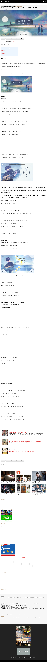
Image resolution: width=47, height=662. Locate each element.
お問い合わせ (34, 657)
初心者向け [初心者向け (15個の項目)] (4, 565)
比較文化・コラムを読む (11, 6)
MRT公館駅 (22, 597)
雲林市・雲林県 (24, 605)
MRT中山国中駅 (5, 597)
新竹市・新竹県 (6, 609)
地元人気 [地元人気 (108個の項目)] (20, 565)
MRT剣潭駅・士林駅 (31, 597)
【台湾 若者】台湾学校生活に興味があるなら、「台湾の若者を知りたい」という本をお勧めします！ (25, 441)
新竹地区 (2, 609)
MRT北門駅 (42, 597)
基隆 (16, 608)
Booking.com (23, 557)
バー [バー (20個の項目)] (9, 563)
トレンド (6, 464)
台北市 (2, 597)
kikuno (5, 463)
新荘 (21, 608)
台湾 (2, 6)
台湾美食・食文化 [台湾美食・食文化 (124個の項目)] (12, 565)
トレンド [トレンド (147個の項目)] (4, 563)
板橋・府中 (24, 608)
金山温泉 (40, 608)
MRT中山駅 (14, 597)
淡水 (30, 608)
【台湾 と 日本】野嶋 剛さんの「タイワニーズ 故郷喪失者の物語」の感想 (21, 451)
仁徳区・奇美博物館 (14, 603)
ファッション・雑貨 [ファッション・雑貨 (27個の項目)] (16, 563)
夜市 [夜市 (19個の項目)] (25, 565)
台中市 (11, 605)
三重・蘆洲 (6, 608)
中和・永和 (10, 608)
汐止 (28, 608)
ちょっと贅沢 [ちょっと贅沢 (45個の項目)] (10, 561)
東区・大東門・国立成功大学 (35, 603)
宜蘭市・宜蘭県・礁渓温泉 (14, 607)
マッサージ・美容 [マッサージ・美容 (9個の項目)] (25, 563)
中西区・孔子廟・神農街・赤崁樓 (7, 603)
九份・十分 (13, 608)
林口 (26, 608)
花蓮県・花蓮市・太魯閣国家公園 (22, 607)
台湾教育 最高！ (3, 53)
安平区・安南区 (29, 603)
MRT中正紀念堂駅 (18, 597)
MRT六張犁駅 (26, 597)
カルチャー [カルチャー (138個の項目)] (22, 561)
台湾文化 (14, 41)
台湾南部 (2, 606)
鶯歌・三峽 (42, 608)
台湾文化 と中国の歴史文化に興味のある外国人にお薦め (9, 54)
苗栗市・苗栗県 (19, 605)
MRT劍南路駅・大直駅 (37, 597)
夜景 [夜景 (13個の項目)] (30, 565)
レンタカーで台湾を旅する (27, 617)
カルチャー (3, 464)
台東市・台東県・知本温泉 (7, 607)
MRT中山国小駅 (10, 597)
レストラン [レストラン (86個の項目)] (41, 563)
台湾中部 (2, 605)
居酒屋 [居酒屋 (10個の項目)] (35, 565)
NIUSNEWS (2, 617)
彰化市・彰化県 (15, 605)
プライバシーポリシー (29, 657)
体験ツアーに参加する (37, 617)
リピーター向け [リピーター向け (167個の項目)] (34, 563)
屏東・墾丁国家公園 (10, 606)
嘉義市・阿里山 (6, 606)
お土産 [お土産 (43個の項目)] (3, 561)
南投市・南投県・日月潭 (7, 605)
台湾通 (22, 657)
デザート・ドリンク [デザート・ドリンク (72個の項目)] (37, 561)
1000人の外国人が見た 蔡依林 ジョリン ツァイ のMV (17, 432)
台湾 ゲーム (3, 50)
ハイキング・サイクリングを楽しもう (17, 617)
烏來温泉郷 (36, 608)
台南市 (2, 603)
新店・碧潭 (19, 608)
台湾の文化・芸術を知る (18, 6)
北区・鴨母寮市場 (20, 603)
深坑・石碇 (33, 608)
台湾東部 (2, 607)
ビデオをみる (5, 6)
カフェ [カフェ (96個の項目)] (16, 561)
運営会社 (25, 657)
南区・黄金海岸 (25, 603)
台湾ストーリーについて (17, 657)
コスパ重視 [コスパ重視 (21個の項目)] (29, 561)
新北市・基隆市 (3, 608)
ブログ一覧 (12, 657)
